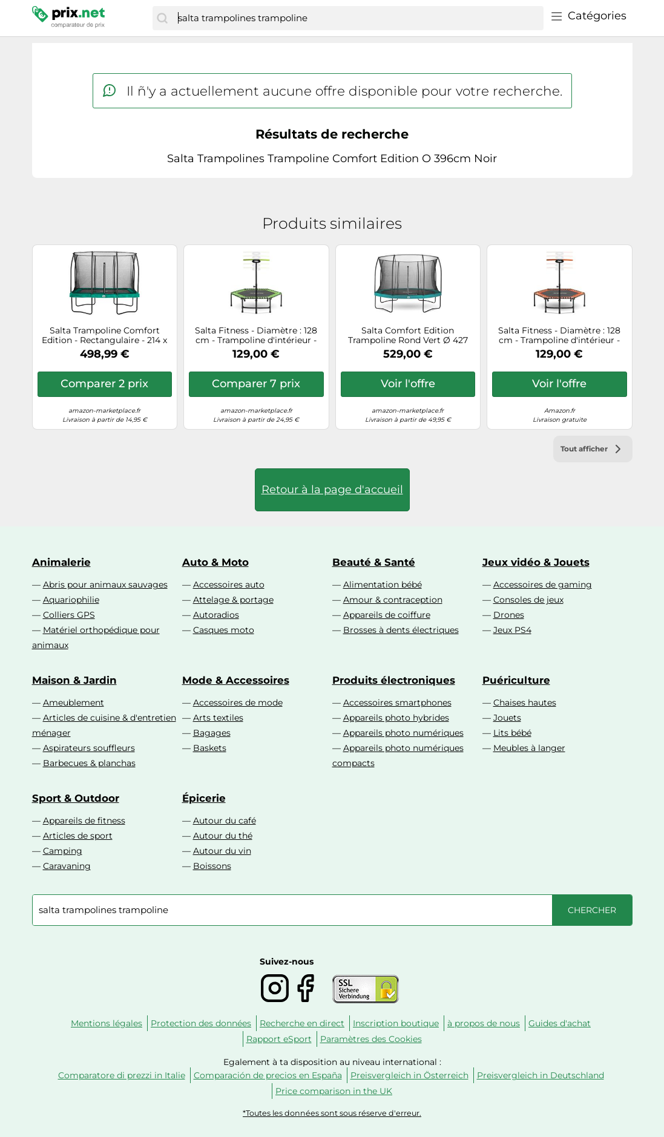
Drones (508, 614)
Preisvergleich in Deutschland (540, 1075)
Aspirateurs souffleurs (89, 747)
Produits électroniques (393, 680)
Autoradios (216, 614)
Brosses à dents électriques (401, 629)
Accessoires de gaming (542, 584)
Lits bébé (512, 732)
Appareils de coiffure (386, 614)
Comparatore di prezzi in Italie (121, 1075)
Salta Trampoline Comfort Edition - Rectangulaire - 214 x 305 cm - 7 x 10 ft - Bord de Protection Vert (104, 336)
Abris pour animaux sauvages (105, 584)
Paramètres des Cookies (371, 1039)
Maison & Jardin (74, 680)
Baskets (209, 747)
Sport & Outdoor (75, 798)
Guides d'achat (559, 1023)
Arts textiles (218, 717)
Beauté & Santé (373, 562)
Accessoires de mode (238, 702)
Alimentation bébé (382, 584)
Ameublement (73, 702)
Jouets (507, 717)
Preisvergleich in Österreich (409, 1075)
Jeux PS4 (512, 629)
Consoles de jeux (528, 599)
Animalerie (61, 562)
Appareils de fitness (84, 820)
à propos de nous (483, 1023)
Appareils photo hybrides (396, 717)
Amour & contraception (392, 599)
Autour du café (224, 820)
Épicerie (204, 798)
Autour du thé (222, 835)
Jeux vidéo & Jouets (536, 562)
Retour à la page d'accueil (332, 489)
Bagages (212, 732)
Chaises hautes (524, 702)
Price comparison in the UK (333, 1091)
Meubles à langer (529, 747)
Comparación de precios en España (268, 1075)
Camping (62, 850)
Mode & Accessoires (235, 680)
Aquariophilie (71, 599)
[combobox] (357, 18)
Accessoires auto (229, 584)
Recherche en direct (302, 1023)
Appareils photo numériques (403, 732)
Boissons (212, 865)
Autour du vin (222, 850)
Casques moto (223, 629)
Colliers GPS (69, 614)
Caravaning (67, 865)
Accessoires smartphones (397, 702)
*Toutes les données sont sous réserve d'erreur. (332, 1113)
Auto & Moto (215, 562)
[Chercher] (162, 18)
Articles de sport (78, 835)
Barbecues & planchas (89, 763)
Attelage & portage (233, 599)
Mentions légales (106, 1023)
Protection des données (201, 1023)
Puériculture (516, 680)
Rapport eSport (279, 1039)
